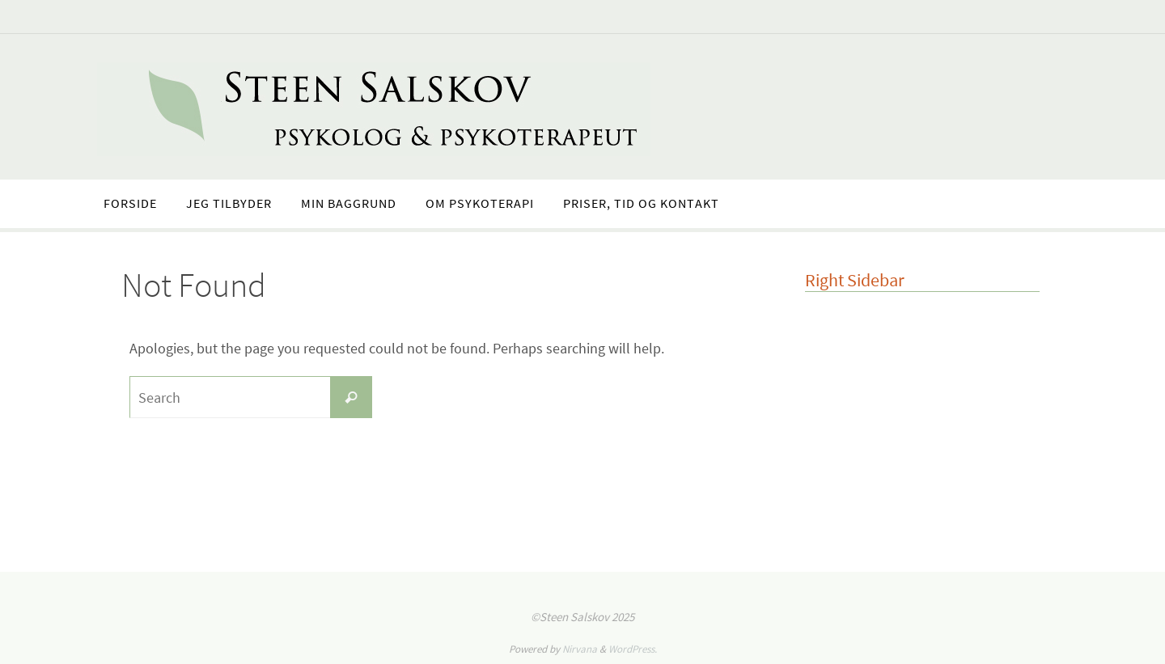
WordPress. (632, 649)
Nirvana (579, 649)
